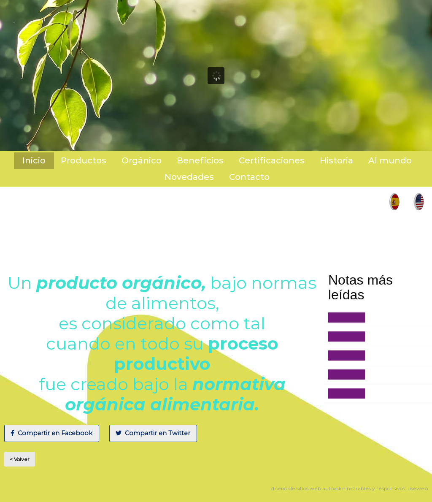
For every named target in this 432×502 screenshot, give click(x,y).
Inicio (34, 160)
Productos (83, 160)
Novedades (189, 177)
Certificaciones (272, 160)
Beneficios (200, 160)
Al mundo (390, 160)
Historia (336, 160)
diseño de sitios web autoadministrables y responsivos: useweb (349, 488)
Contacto (249, 177)
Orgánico (142, 160)
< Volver (20, 459)
